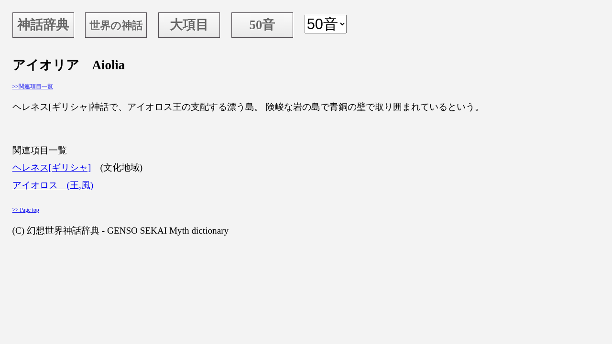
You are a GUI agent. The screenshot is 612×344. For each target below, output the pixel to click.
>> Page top (25, 210)
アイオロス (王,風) (53, 185)
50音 (262, 25)
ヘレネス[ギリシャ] (51, 167)
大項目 (189, 25)
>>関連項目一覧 (32, 86)
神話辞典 (43, 25)
